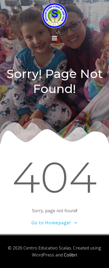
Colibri (70, 255)
